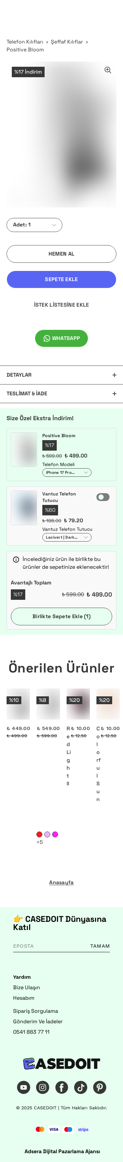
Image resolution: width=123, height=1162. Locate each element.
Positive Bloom (25, 49)
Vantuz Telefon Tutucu (59, 497)
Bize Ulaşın (26, 987)
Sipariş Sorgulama (35, 1011)
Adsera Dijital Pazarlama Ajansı (62, 1151)
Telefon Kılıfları (25, 41)
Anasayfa (61, 882)
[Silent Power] (18, 704)
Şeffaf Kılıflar (67, 41)
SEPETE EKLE (61, 279)
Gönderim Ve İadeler (38, 1021)
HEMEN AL (61, 253)
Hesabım (23, 997)
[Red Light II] (78, 704)
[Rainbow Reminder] (48, 704)
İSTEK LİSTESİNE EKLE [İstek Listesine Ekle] (61, 304)
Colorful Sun (98, 764)
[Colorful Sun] (108, 704)
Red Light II (69, 756)
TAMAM (100, 946)
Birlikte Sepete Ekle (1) (61, 616)
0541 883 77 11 (31, 1031)
